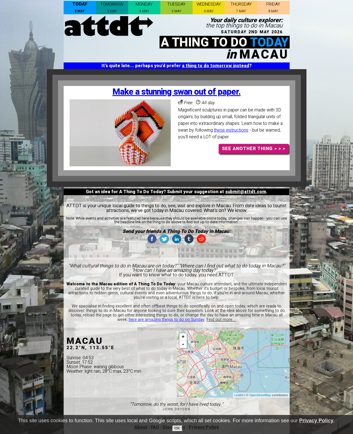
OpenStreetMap (260, 395)
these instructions (231, 130)
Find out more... (221, 320)
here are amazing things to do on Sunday (166, 320)
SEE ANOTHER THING (253, 148)
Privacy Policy (316, 421)
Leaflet (239, 395)
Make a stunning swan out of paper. (176, 92)
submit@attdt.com (245, 191)
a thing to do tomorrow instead (215, 65)
